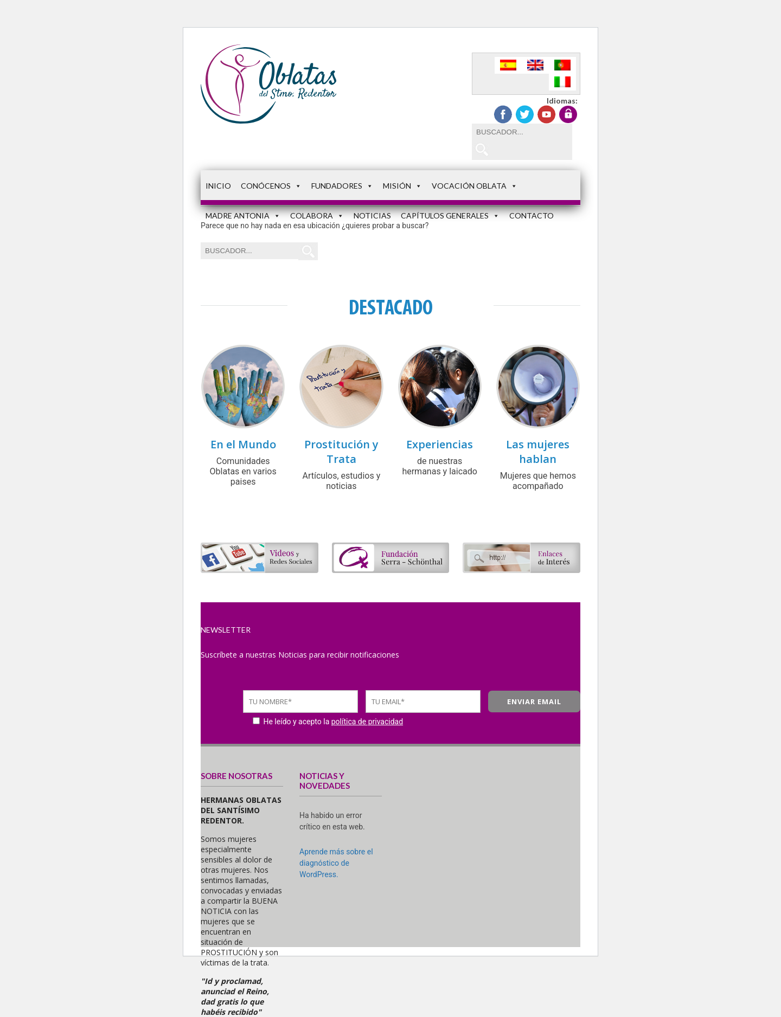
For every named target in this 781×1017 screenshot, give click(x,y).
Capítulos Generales (450, 215)
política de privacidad (367, 721)
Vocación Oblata (474, 185)
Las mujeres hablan (537, 451)
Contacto (531, 215)
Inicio (218, 185)
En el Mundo (243, 444)
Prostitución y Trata (341, 451)
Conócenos (271, 185)
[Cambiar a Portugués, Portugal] (562, 65)
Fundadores (342, 185)
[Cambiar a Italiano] (562, 82)
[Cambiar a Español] (508, 65)
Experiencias (439, 444)
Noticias (372, 215)
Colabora (317, 215)
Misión (402, 185)
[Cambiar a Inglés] (535, 65)
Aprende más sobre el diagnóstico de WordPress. (336, 863)
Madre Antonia (243, 215)
